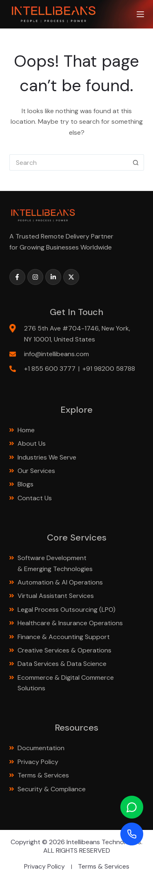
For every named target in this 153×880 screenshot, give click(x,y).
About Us (32, 443)
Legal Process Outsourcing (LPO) (67, 609)
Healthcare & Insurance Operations (70, 623)
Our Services (36, 470)
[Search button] (136, 162)
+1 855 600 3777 (49, 368)
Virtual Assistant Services (56, 595)
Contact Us (35, 498)
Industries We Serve (47, 457)
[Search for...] (68, 162)
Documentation (41, 748)
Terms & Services (43, 775)
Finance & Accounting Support (64, 637)
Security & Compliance (52, 789)
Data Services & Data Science (63, 663)
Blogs (25, 484)
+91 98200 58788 (108, 368)
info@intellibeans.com (56, 354)
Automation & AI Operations (60, 582)
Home (26, 430)
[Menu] (140, 14)
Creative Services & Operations (64, 650)
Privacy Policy (38, 761)
